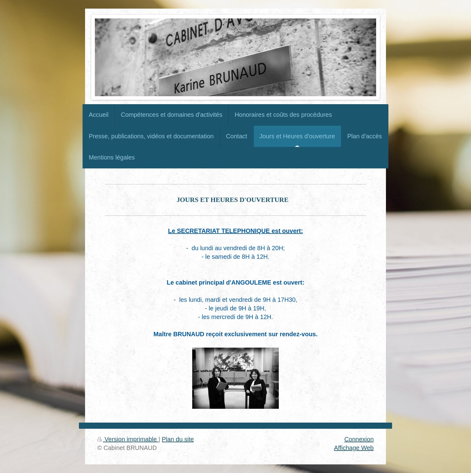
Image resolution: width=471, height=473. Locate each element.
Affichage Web (354, 447)
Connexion (359, 439)
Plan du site (178, 439)
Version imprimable (127, 439)
